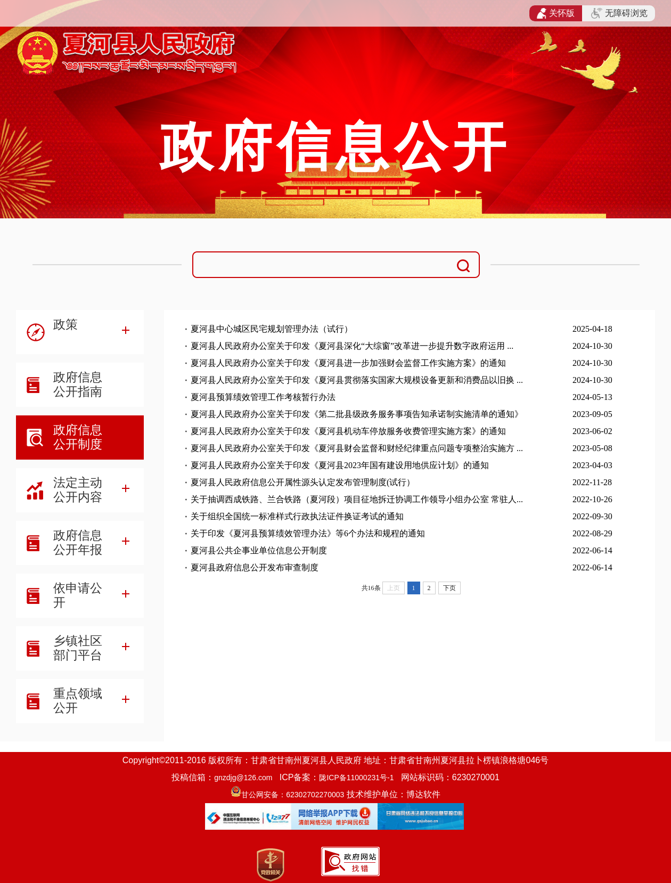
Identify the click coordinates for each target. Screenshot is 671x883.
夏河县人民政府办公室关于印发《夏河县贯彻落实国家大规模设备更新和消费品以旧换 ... (357, 380)
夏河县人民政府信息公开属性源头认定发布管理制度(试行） (303, 482)
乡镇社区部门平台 (77, 648)
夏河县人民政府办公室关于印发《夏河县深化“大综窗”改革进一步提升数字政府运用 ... (352, 345)
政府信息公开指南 (77, 384)
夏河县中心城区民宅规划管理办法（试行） (272, 328)
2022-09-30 (592, 516)
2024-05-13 (592, 397)
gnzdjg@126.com (243, 777)
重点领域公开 (77, 700)
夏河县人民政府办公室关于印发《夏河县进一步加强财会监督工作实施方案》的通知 (348, 362)
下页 (449, 588)
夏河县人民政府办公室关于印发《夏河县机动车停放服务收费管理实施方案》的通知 (348, 431)
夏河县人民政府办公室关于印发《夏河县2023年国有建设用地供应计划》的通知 (340, 465)
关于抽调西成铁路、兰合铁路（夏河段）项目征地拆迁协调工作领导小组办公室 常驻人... (357, 499)
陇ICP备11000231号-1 (356, 777)
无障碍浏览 (619, 13)
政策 (65, 324)
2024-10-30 (592, 345)
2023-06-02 (592, 431)
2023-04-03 (592, 465)
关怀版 (556, 13)
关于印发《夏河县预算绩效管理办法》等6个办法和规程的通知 (308, 533)
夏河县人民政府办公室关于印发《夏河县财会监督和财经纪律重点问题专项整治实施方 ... (357, 448)
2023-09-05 (592, 414)
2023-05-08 (592, 448)
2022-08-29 (592, 533)
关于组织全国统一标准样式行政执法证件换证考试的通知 (297, 516)
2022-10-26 (592, 499)
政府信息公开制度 (77, 437)
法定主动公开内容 (77, 490)
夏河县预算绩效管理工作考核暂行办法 (263, 397)
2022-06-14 (592, 550)
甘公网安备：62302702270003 (292, 794)
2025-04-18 (592, 328)
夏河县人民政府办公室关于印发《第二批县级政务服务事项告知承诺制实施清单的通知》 (357, 414)
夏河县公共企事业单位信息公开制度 (259, 550)
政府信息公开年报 (77, 542)
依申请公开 (77, 595)
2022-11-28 (592, 482)
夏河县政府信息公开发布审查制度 (254, 567)
